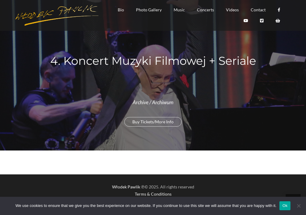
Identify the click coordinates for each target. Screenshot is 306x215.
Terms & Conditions (153, 193)
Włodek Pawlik (126, 186)
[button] (121, 9)
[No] (299, 206)
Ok (284, 205)
